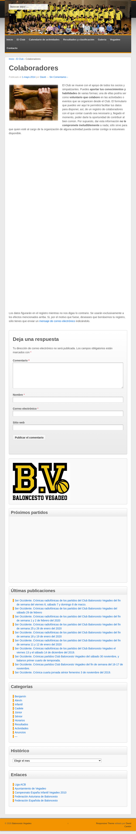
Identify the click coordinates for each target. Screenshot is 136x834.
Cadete (19, 712)
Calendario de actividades (44, 39)
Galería (102, 39)
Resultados (21, 728)
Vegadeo (115, 39)
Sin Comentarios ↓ (58, 77)
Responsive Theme (105, 828)
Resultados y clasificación (78, 39)
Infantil (19, 708)
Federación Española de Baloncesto (36, 805)
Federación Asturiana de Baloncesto (36, 801)
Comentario (21, 360)
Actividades (21, 732)
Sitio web (18, 427)
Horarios (20, 724)
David (43, 77)
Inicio (9, 39)
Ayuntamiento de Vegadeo (30, 793)
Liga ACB (20, 789)
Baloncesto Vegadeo (22, 828)
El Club (21, 39)
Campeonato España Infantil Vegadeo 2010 (40, 797)
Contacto (12, 48)
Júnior (18, 716)
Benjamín (20, 700)
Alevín (18, 704)
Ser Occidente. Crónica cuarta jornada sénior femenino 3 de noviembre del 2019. (63, 677)
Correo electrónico (24, 413)
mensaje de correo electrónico (57, 321)
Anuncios (20, 736)
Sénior (18, 720)
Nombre (18, 399)
